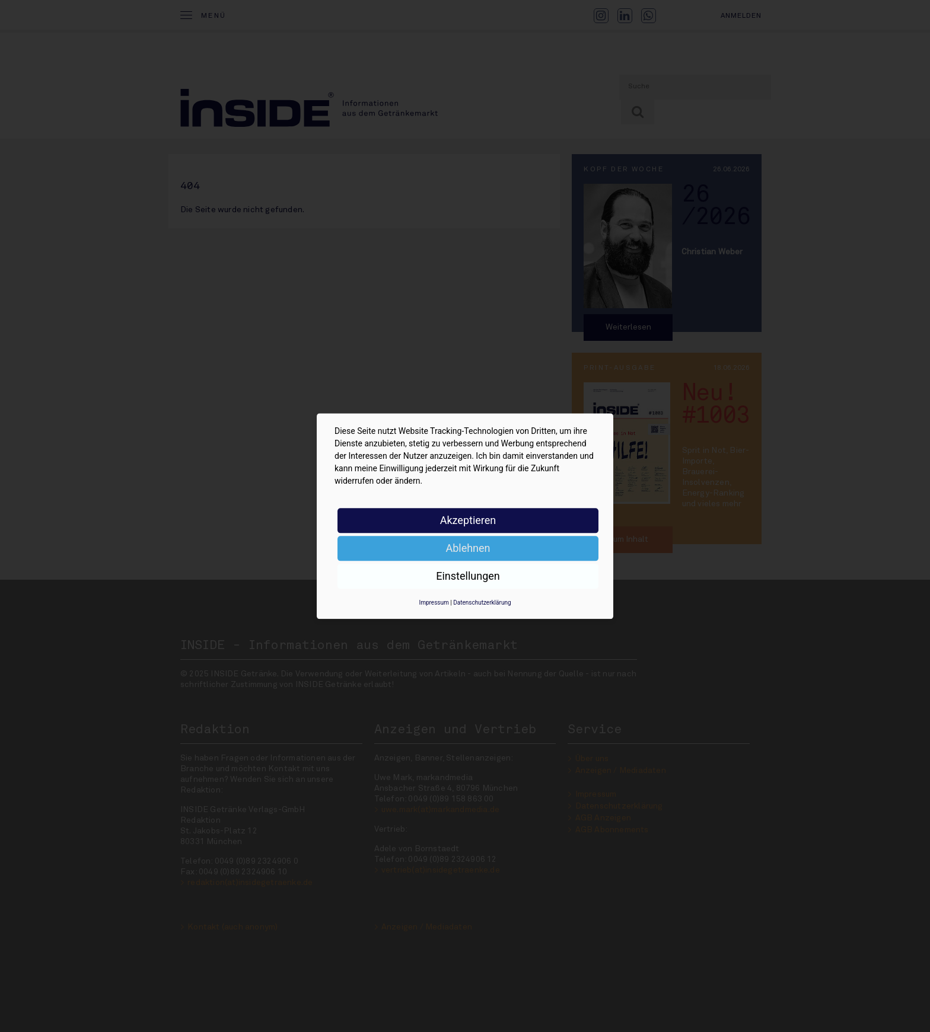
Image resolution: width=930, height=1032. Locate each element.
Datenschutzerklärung (482, 602)
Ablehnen (467, 548)
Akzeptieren (468, 520)
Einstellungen (467, 576)
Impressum (433, 602)
